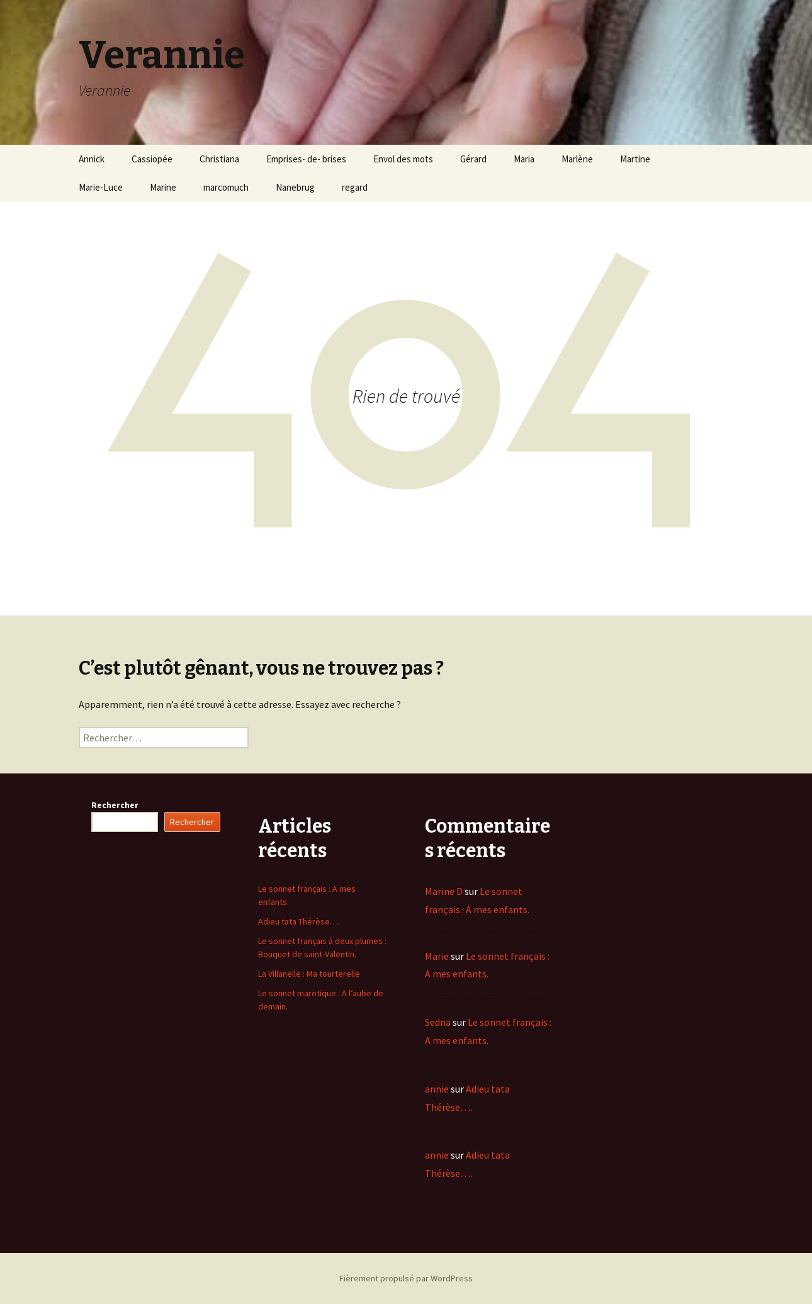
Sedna (438, 1022)
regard (355, 187)
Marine (163, 187)
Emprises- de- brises (306, 159)
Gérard (473, 159)
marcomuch (226, 187)
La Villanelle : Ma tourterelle (309, 973)
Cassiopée (152, 159)
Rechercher (114, 805)
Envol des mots (403, 159)
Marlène (577, 159)
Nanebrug (295, 187)
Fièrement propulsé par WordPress (406, 1278)
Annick (91, 159)
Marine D (444, 891)
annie (437, 1088)
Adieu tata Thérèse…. (299, 921)
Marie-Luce (101, 187)
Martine (635, 159)
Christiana (219, 159)
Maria (524, 159)
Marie (437, 956)
